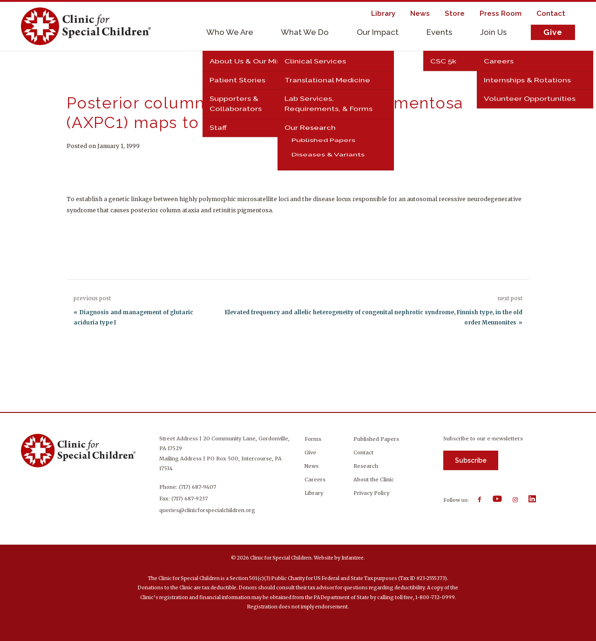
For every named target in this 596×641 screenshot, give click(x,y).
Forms (313, 439)
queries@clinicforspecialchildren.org (207, 510)
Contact (363, 452)
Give (552, 32)
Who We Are (229, 32)
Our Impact (378, 32)
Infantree (352, 558)
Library (314, 493)
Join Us (493, 32)
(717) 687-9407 (197, 487)
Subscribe (471, 460)
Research (365, 466)
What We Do (305, 32)
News (311, 466)
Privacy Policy (371, 493)
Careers (315, 479)
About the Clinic (373, 479)
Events (439, 32)
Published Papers (376, 439)
